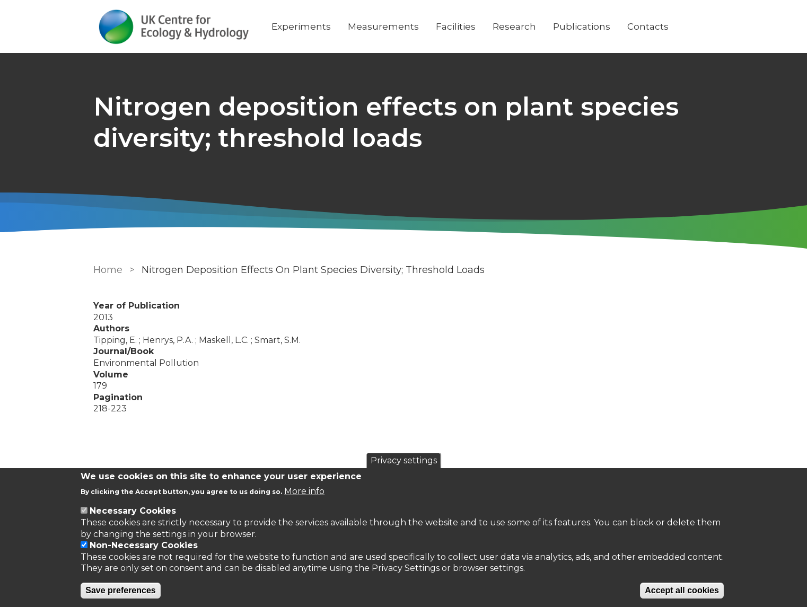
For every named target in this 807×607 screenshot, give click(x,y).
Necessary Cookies (133, 511)
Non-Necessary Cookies (144, 545)
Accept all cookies (682, 590)
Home (107, 270)
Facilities (456, 26)
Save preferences (120, 590)
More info (304, 491)
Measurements (383, 26)
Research (514, 26)
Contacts (648, 26)
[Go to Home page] (174, 27)
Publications (581, 26)
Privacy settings (404, 460)
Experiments (301, 26)
